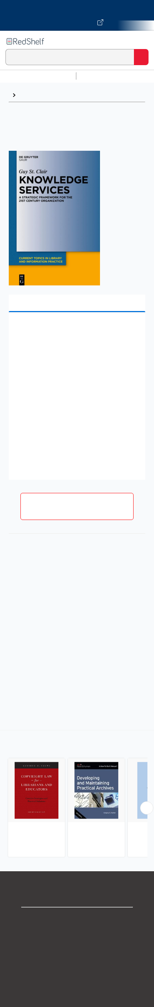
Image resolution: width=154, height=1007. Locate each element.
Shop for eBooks (77, 919)
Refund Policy (77, 983)
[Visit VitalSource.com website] (77, 15)
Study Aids (98, 75)
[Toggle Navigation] (141, 41)
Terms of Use (77, 967)
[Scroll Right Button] (146, 808)
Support (77, 935)
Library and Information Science (63, 94)
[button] (76, 329)
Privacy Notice (77, 951)
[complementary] (77, 794)
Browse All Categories (38, 75)
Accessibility (77, 999)
